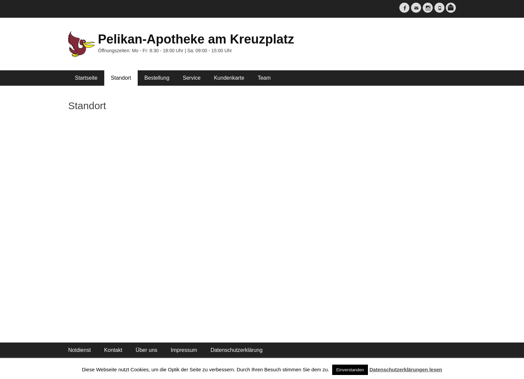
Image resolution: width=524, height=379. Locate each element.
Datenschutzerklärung (237, 350)
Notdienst (79, 350)
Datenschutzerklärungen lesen (405, 369)
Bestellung (156, 78)
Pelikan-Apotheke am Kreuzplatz (196, 39)
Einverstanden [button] (350, 369)
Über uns (146, 350)
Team (264, 78)
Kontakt (113, 350)
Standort (121, 78)
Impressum (184, 350)
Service (192, 78)
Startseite (86, 78)
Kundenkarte (229, 78)
